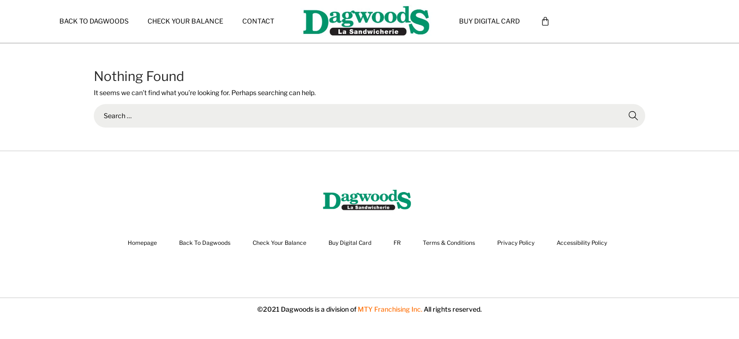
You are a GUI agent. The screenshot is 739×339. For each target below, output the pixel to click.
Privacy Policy (515, 242)
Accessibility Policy (582, 242)
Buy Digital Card (489, 21)
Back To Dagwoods (94, 21)
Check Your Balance (185, 21)
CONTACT (258, 21)
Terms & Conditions (449, 242)
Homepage (142, 242)
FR (397, 242)
